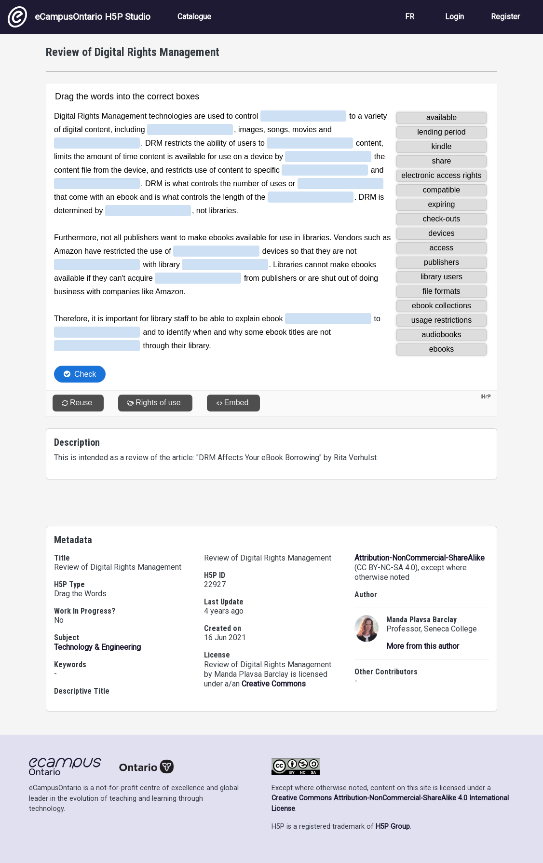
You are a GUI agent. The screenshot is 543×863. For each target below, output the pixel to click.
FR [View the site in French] (409, 16)
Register (505, 16)
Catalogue (194, 16)
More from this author (422, 646)
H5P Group (393, 826)
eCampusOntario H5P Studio (79, 16)
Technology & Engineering (97, 647)
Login (454, 16)
